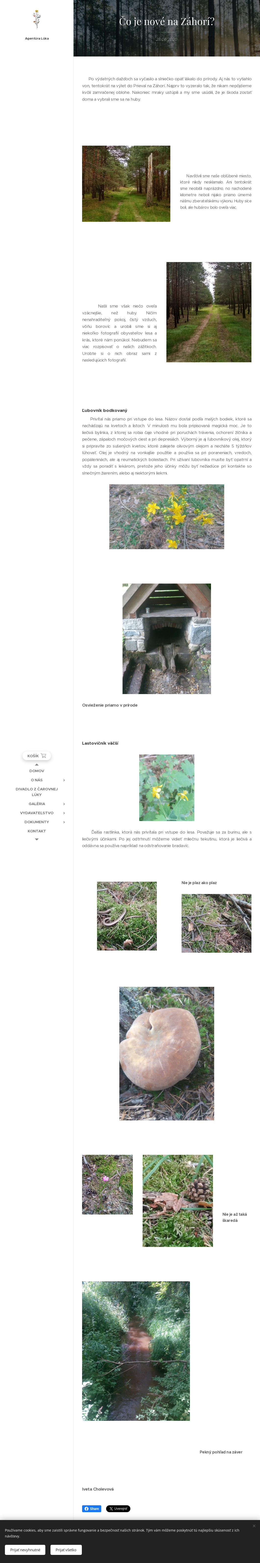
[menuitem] (36, 771)
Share (92, 1509)
